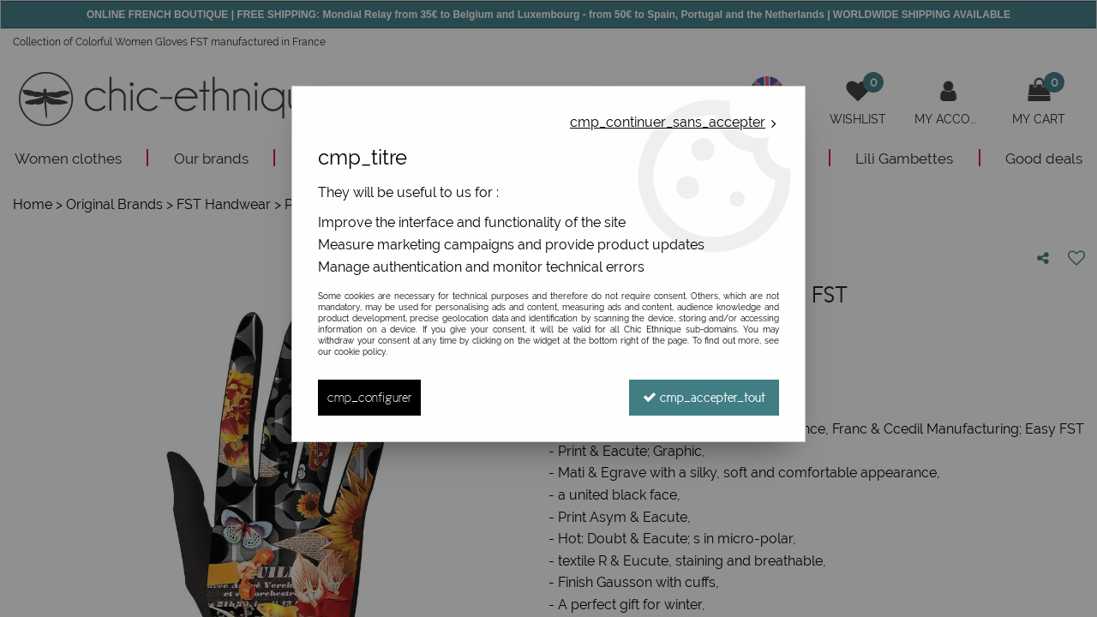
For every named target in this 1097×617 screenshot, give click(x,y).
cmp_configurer (369, 397)
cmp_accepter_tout (704, 397)
